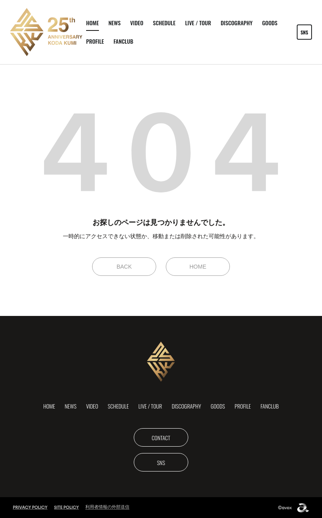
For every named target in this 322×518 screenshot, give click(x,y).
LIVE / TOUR (198, 22)
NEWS (115, 22)
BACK (124, 266)
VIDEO (136, 22)
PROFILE (95, 41)
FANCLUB (123, 41)
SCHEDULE (164, 22)
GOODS (269, 22)
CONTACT (161, 437)
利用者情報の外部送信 (107, 506)
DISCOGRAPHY (236, 22)
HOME (92, 22)
